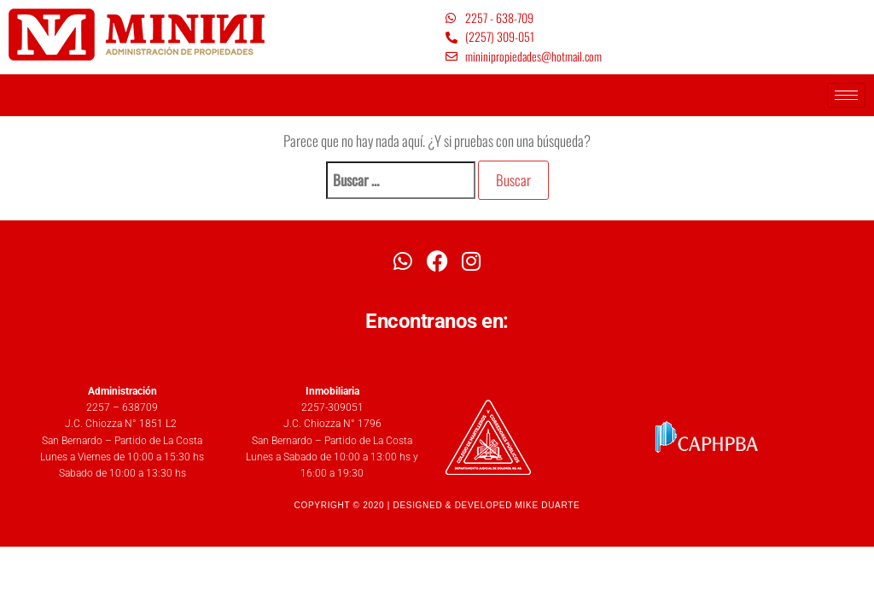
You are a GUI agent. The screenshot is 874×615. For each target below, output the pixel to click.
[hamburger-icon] (846, 95)
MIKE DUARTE (548, 505)
